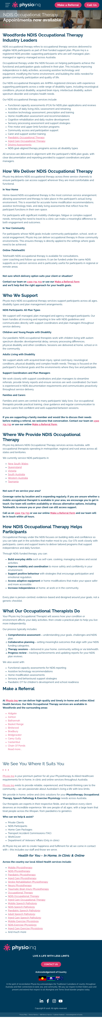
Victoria (12, 471)
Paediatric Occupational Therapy (26, 137)
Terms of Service (33, 1014)
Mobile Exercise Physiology (23, 921)
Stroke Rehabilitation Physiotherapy (28, 882)
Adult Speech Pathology (21, 914)
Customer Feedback (59, 1014)
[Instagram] (54, 1001)
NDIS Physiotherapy (19, 871)
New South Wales (18, 463)
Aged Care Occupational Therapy (26, 141)
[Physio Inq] (26, 5)
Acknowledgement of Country (74, 1014)
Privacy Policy (23, 1014)
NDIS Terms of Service (45, 1014)
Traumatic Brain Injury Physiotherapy (28, 889)
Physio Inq (12, 700)
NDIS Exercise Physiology (22, 925)
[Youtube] (61, 1001)
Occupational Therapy (20, 892)
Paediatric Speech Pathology (24, 910)
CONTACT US (51, 964)
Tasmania (13, 481)
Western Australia (18, 478)
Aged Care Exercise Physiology (25, 928)
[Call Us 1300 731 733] (91, 5)
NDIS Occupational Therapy (23, 896)
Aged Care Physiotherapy (22, 878)
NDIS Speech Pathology (21, 907)
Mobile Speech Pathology (22, 903)
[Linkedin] (41, 1001)
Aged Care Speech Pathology (24, 917)
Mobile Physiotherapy (20, 867)
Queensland (15, 467)
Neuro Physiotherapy (20, 885)
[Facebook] (48, 1001)
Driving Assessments (19, 145)
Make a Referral (67, 5)
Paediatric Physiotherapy (22, 874)
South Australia (16, 474)
